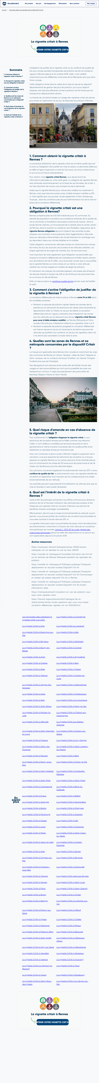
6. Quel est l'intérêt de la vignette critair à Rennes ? (13, 116)
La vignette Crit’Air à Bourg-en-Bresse (36, 649)
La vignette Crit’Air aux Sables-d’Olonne (70, 723)
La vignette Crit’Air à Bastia (34, 808)
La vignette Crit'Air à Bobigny (35, 901)
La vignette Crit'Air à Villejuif (68, 910)
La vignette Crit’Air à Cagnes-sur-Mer (37, 859)
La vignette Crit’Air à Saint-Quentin (71, 888)
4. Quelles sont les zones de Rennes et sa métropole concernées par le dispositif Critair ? (13, 99)
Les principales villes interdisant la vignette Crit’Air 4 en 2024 (37, 618)
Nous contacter (74, 3)
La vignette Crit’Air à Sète (33, 700)
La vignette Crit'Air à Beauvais (69, 932)
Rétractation (63, 3)
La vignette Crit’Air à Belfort (68, 796)
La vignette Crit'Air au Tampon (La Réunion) (37, 967)
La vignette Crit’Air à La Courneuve (71, 700)
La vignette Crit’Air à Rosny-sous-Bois (37, 763)
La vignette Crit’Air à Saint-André (36, 938)
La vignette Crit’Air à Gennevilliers (71, 802)
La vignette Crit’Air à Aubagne (35, 802)
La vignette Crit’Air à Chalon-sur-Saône (71, 732)
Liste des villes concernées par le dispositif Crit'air (26, 10)
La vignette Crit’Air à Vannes (34, 882)
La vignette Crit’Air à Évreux (34, 796)
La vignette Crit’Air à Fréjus (34, 888)
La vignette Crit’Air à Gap (33, 626)
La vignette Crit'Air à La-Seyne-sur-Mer (72, 982)
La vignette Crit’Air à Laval (33, 827)
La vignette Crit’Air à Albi (67, 820)
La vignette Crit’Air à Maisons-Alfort (37, 932)
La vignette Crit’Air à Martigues (70, 808)
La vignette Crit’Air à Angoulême (70, 657)
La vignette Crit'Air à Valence (35, 959)
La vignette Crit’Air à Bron (67, 663)
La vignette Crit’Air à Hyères (34, 919)
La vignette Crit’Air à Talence (35, 675)
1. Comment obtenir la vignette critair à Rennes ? (13, 75)
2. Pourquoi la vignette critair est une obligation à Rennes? (14, 82)
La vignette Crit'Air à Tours (67, 966)
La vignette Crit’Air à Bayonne (69, 858)
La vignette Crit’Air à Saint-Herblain (38, 771)
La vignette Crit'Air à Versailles (35, 953)
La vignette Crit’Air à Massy (34, 833)
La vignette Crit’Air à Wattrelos (69, 641)
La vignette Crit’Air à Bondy (34, 895)
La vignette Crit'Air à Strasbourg (70, 975)
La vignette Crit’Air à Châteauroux (71, 694)
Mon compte (91, 3)
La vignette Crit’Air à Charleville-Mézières (70, 772)
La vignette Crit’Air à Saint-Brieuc (37, 706)
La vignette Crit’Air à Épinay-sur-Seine (36, 911)
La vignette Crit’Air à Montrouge (36, 814)
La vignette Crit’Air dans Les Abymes (72, 876)
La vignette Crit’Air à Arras (33, 657)
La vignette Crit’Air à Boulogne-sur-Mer (38, 633)
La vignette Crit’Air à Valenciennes (71, 685)
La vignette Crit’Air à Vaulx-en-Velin (38, 842)
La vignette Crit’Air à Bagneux (35, 641)
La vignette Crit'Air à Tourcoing (69, 959)
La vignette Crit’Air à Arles (33, 851)
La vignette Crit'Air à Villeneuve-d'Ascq (70, 939)
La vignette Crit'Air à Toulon (34, 975)
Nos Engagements (50, 3)
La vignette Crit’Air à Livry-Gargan (71, 740)
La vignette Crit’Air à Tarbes (68, 669)
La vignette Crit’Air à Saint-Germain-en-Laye (38, 732)
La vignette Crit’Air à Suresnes (69, 814)
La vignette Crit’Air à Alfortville (35, 722)
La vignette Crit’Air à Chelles (68, 919)
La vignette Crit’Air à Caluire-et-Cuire (70, 677)
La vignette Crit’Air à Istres (33, 694)
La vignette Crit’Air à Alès (67, 632)
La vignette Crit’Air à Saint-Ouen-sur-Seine (71, 834)
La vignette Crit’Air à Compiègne (70, 617)
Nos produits (29, 3)
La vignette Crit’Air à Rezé (33, 669)
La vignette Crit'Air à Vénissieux (70, 953)
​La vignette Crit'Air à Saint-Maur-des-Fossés (37, 982)
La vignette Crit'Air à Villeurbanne (71, 947)
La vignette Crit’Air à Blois (67, 756)
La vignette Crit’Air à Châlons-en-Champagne (71, 714)
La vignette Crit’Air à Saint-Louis (70, 882)
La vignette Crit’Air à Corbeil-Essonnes (69, 843)
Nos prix (38, 3)
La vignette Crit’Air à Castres (34, 663)
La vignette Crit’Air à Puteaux (35, 740)
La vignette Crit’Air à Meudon (35, 756)
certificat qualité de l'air (62, 281)
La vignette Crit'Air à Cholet (68, 895)
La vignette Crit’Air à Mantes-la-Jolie (36, 714)
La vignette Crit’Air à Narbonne (36, 925)
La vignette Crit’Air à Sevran (68, 851)
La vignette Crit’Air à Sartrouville (70, 867)
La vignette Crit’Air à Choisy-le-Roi (71, 762)
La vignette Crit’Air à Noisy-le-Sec (71, 706)
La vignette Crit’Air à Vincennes (70, 827)
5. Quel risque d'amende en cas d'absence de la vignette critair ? (14, 108)
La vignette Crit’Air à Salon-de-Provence (36, 748)
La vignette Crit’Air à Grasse (34, 820)
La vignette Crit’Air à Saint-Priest (70, 780)
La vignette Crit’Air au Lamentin (70, 626)
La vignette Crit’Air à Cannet (69, 648)
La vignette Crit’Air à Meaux (68, 925)
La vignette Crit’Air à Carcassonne (37, 787)
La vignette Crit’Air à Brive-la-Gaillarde (69, 788)
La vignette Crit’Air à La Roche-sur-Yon (72, 902)
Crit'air (4, 10)
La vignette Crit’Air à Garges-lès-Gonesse (37, 686)
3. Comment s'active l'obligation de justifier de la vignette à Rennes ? (14, 89)
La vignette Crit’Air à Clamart (35, 876)
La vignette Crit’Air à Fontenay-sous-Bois (36, 868)
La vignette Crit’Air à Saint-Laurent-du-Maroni (72, 748)
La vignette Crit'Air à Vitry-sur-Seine (38, 947)
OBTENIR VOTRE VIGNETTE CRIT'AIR (53, 49)
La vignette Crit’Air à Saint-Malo (36, 780)
